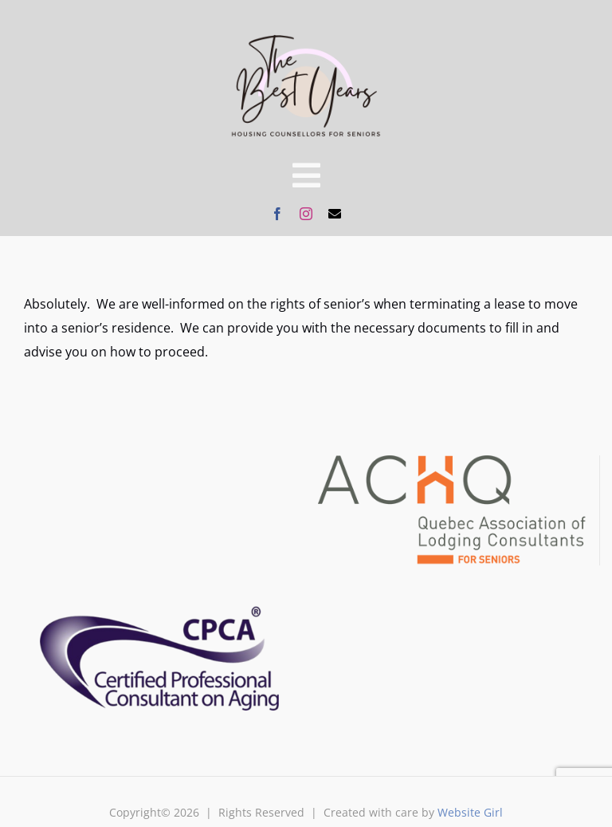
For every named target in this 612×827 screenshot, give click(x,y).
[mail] (334, 213)
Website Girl (470, 812)
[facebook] (277, 213)
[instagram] (306, 213)
